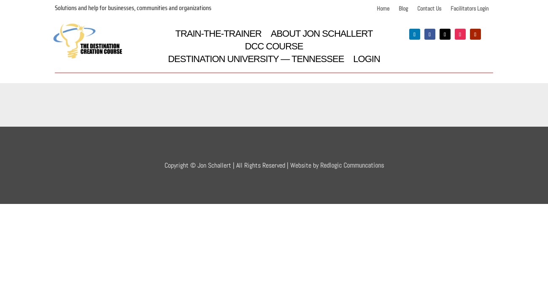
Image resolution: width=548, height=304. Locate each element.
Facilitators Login (470, 8)
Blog (403, 8)
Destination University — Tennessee (256, 60)
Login (366, 60)
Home (383, 8)
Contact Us (429, 8)
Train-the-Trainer (218, 35)
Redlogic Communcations (352, 165)
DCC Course (274, 47)
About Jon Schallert (322, 35)
